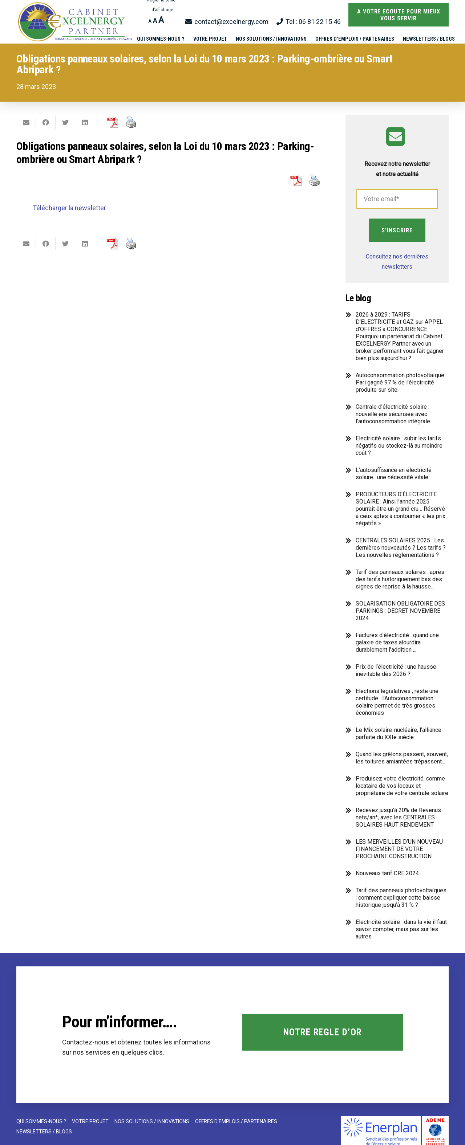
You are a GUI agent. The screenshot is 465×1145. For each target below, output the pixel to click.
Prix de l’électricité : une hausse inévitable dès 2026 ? (396, 670)
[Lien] (76, 22)
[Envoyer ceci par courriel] (26, 122)
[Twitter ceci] (65, 122)
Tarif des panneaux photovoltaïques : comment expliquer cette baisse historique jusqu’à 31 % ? (401, 897)
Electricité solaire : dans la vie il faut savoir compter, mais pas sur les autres (401, 929)
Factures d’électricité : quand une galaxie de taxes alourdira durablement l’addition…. (397, 642)
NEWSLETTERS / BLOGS (44, 1131)
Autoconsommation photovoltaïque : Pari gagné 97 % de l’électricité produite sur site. (401, 382)
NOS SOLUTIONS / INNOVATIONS (151, 1121)
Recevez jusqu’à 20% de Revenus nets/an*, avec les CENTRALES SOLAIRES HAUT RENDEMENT (398, 817)
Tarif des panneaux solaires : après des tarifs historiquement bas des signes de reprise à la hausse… (400, 579)
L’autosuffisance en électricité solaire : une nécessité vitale (394, 473)
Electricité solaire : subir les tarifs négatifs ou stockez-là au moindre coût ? (399, 445)
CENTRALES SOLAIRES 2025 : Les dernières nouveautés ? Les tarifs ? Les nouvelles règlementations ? (401, 547)
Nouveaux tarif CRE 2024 (387, 873)
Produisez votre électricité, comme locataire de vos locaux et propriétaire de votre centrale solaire (402, 785)
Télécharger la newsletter (69, 208)
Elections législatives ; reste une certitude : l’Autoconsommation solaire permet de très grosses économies (397, 702)
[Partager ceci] (46, 122)
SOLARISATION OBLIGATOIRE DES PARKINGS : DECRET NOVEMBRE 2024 (400, 611)
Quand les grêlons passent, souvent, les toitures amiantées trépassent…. (402, 758)
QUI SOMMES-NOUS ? (41, 1121)
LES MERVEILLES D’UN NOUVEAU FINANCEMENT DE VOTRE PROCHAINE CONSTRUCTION (399, 849)
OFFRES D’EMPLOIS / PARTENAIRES (236, 1121)
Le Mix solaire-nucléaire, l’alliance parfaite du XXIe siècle (398, 733)
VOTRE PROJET (90, 1121)
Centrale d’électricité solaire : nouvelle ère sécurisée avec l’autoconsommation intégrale (393, 414)
